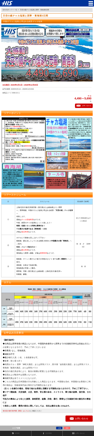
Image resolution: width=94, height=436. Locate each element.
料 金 (89, 96)
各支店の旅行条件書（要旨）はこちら (16, 411)
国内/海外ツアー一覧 (10, 10)
